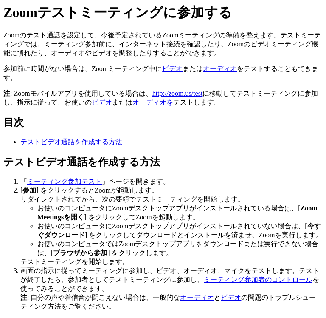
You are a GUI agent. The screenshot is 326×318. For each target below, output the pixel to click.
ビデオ (172, 68)
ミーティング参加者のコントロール (258, 279)
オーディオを (152, 102)
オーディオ (220, 68)
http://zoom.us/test (177, 93)
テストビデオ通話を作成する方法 (71, 141)
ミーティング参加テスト (64, 181)
